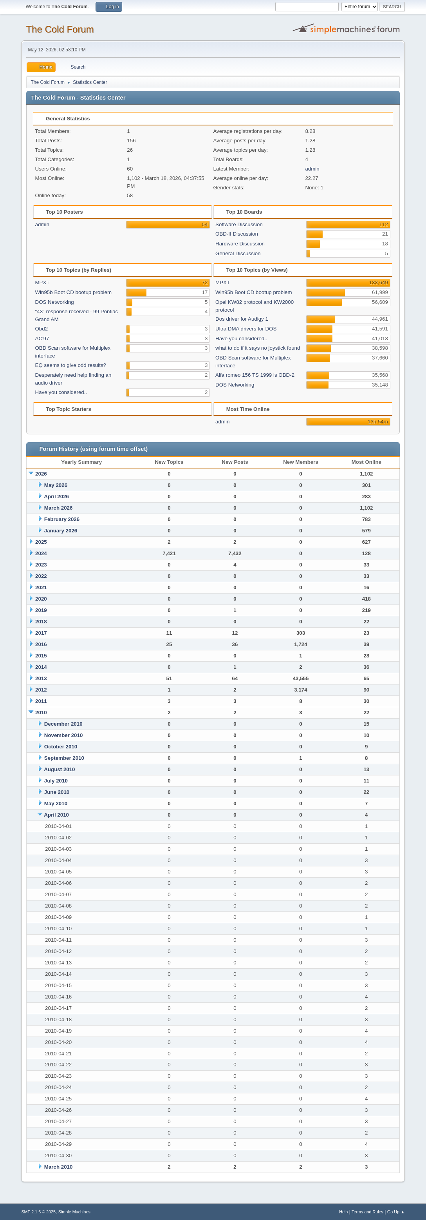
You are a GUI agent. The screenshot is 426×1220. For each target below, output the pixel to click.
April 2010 (56, 815)
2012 (41, 690)
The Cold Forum (60, 29)
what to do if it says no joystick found (257, 348)
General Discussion (238, 253)
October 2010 (60, 747)
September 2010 (64, 758)
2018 (41, 622)
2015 (41, 656)
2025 (41, 542)
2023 (41, 565)
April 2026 (56, 496)
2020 (41, 599)
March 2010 (58, 1167)
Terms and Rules (367, 1211)
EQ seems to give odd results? (70, 365)
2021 (41, 587)
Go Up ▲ (396, 1211)
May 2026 (55, 485)
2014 (41, 667)
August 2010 (59, 769)
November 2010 (63, 735)
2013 (41, 678)
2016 (41, 644)
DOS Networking (54, 302)
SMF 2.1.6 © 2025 (38, 1211)
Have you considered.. (61, 392)
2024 (41, 553)
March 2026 (58, 508)
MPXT (42, 282)
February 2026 (61, 519)
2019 (41, 610)
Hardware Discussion (240, 244)
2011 (41, 701)
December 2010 (63, 724)
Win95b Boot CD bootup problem (73, 292)
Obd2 (41, 329)
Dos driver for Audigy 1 (241, 319)
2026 (41, 474)
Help (343, 1211)
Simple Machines (74, 1211)
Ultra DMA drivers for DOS (245, 329)
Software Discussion (239, 224)
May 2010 (55, 803)
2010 (41, 712)
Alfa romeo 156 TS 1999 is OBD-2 (254, 375)
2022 (41, 576)
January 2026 (60, 531)
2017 (41, 633)
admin (312, 169)
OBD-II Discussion (236, 234)
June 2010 (56, 792)
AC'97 (42, 338)
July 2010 (56, 781)
